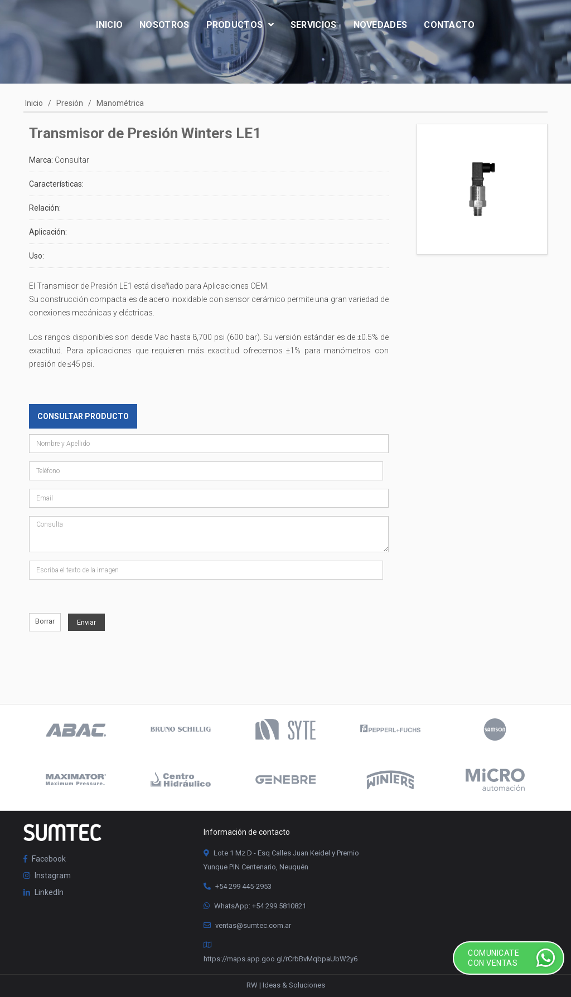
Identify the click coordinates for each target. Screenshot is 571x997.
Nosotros (164, 25)
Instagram (47, 875)
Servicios (314, 25)
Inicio (109, 25)
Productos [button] (240, 25)
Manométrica (120, 103)
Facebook (44, 858)
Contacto (449, 25)
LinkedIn (43, 892)
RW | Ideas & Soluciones (285, 985)
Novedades (381, 25)
